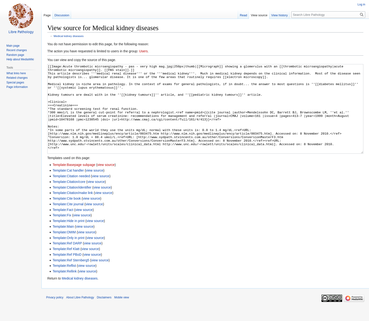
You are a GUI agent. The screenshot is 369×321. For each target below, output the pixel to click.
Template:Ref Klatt (65, 266)
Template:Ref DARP (67, 261)
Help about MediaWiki (20, 59)
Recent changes (16, 50)
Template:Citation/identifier (71, 205)
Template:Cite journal (68, 222)
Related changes (17, 77)
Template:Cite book (66, 216)
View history (279, 15)
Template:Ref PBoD (66, 272)
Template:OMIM (64, 250)
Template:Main (63, 244)
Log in (361, 4)
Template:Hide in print (68, 238)
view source (106, 182)
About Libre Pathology (80, 315)
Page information (17, 87)
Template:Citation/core (68, 199)
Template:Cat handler (68, 188)
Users (143, 51)
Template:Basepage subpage (73, 182)
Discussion (61, 15)
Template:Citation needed (71, 194)
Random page (15, 55)
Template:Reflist (64, 283)
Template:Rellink (64, 289)
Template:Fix (61, 233)
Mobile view (121, 315)
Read (243, 15)
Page (47, 15)
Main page (13, 45)
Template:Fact (62, 227)
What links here (16, 73)
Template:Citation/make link (72, 210)
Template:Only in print (68, 255)
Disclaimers (104, 315)
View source (259, 15)
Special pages (15, 82)
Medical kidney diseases (69, 35)
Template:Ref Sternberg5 (70, 278)
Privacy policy (54, 315)
